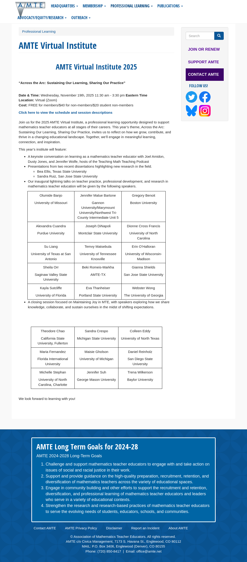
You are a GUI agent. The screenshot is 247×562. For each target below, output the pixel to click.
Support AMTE (203, 62)
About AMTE (178, 528)
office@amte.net (149, 551)
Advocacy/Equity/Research (42, 17)
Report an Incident (145, 528)
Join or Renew (204, 49)
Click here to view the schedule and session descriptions (65, 112)
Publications (170, 6)
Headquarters (64, 6)
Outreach (81, 17)
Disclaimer (114, 528)
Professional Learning (132, 6)
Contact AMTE (203, 74)
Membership (94, 6)
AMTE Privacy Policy (81, 528)
